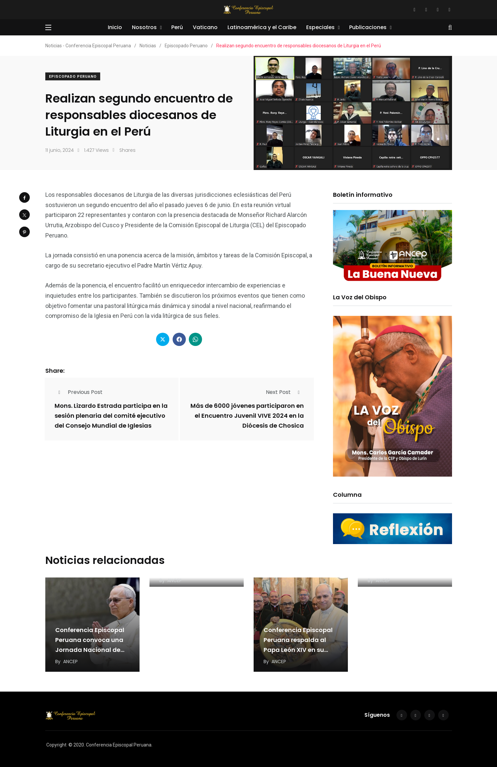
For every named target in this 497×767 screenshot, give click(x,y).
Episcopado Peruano (73, 76)
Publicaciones (368, 27)
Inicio (115, 27)
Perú (177, 27)
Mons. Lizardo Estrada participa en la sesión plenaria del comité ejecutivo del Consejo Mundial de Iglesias (111, 416)
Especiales (320, 27)
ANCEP (70, 661)
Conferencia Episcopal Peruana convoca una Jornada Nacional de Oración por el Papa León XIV (89, 650)
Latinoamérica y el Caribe (262, 27)
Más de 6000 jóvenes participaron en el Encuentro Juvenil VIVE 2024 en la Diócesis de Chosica (247, 416)
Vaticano (205, 27)
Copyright (56, 744)
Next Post (285, 392)
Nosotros (144, 27)
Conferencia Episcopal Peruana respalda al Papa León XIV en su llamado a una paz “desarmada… (298, 650)
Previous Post (79, 392)
